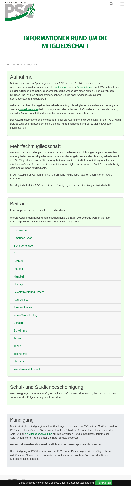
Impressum (99, 479)
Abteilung (60, 85)
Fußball (18, 267)
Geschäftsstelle (85, 85)
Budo (17, 251)
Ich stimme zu (104, 483)
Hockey (18, 282)
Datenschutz (116, 479)
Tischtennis (20, 351)
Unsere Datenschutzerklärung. (77, 482)
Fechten (19, 259)
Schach (18, 321)
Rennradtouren (23, 305)
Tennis (17, 344)
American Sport (23, 236)
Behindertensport (24, 243)
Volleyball (19, 359)
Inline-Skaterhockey (26, 313)
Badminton (20, 228)
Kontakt (85, 479)
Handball (19, 274)
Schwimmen (21, 328)
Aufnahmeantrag (29, 107)
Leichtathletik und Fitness (29, 290)
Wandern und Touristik (27, 367)
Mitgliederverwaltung (40, 432)
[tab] (65, 228)
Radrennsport (22, 297)
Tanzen (18, 336)
